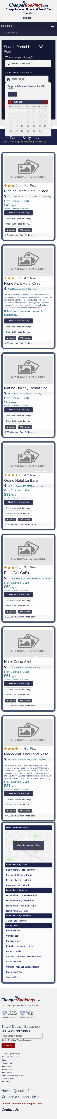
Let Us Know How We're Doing (13, 1075)
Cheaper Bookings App (10, 1057)
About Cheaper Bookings (11, 1054)
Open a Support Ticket (21, 1097)
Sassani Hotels (13, 977)
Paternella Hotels (14, 972)
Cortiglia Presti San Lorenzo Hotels (22, 967)
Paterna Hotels (13, 930)
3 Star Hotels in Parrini (17, 921)
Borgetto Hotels (13, 951)
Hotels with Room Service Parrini (21, 895)
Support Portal (7, 1069)
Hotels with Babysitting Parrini (20, 900)
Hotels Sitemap (7, 1072)
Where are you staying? (19, 57)
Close (12, 94)
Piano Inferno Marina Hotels (19, 946)
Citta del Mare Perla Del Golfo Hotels (23, 956)
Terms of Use (6, 1066)
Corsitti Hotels (12, 936)
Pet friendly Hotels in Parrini (19, 880)
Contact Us (10, 1109)
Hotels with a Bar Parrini (17, 911)
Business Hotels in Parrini (18, 885)
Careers (4, 1060)
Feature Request (8, 1078)
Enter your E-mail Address (16, 1031)
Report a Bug (6, 1082)
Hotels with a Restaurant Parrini (21, 906)
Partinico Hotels (13, 941)
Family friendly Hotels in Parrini (21, 870)
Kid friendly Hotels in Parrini (19, 875)
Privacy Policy (7, 1063)
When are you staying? (18, 72)
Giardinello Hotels (14, 961)
